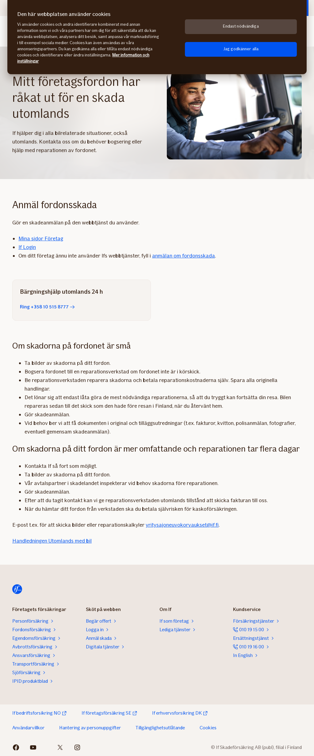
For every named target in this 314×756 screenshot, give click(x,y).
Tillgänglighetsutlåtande (160, 728)
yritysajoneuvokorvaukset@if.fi (182, 524)
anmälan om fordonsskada (183, 255)
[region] (157, 37)
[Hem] (17, 589)
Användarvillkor (28, 728)
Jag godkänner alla (241, 49)
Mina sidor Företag (40, 238)
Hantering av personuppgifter (90, 728)
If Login (27, 247)
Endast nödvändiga (240, 26)
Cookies (208, 728)
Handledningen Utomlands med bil (52, 540)
